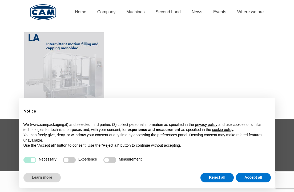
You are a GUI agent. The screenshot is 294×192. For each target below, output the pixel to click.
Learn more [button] (42, 177)
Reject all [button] (217, 177)
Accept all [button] (253, 177)
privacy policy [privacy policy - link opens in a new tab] (206, 124)
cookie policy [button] (222, 129)
